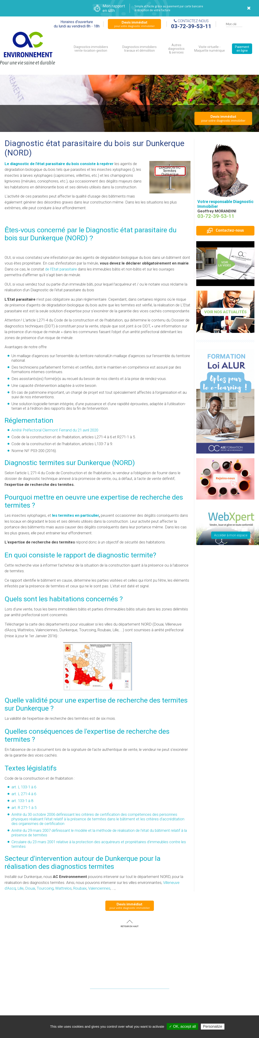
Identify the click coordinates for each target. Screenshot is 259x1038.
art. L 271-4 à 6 (23, 794)
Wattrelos (63, 888)
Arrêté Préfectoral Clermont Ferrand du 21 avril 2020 (54, 430)
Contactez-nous (225, 230)
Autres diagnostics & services (176, 48)
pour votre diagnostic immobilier (134, 24)
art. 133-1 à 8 (22, 800)
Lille (20, 888)
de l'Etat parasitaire (61, 269)
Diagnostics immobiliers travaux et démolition (139, 48)
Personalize (212, 1026)
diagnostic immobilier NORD (153, 1015)
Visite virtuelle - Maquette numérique (209, 48)
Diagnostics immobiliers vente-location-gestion (91, 48)
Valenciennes (99, 888)
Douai (30, 888)
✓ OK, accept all (182, 1026)
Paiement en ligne (242, 48)
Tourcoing (45, 888)
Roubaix (80, 888)
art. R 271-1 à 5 (23, 807)
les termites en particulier (75, 515)
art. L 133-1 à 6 (23, 787)
